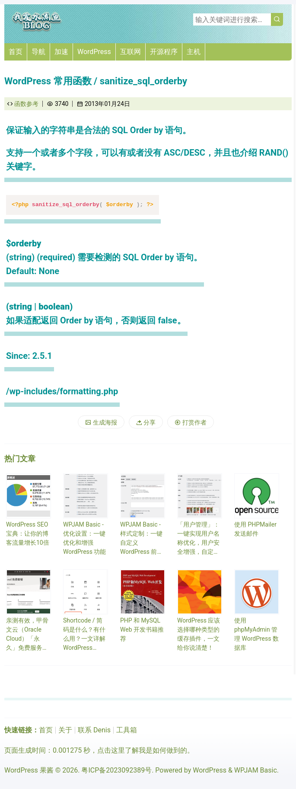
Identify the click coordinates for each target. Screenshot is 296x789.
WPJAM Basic (255, 770)
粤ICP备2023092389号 (116, 770)
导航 (38, 52)
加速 (61, 52)
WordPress (94, 52)
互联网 (130, 52)
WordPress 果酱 (29, 770)
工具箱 (126, 730)
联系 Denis (94, 730)
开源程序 (164, 52)
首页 (15, 52)
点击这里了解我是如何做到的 (142, 750)
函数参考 (26, 103)
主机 (194, 52)
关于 (65, 730)
